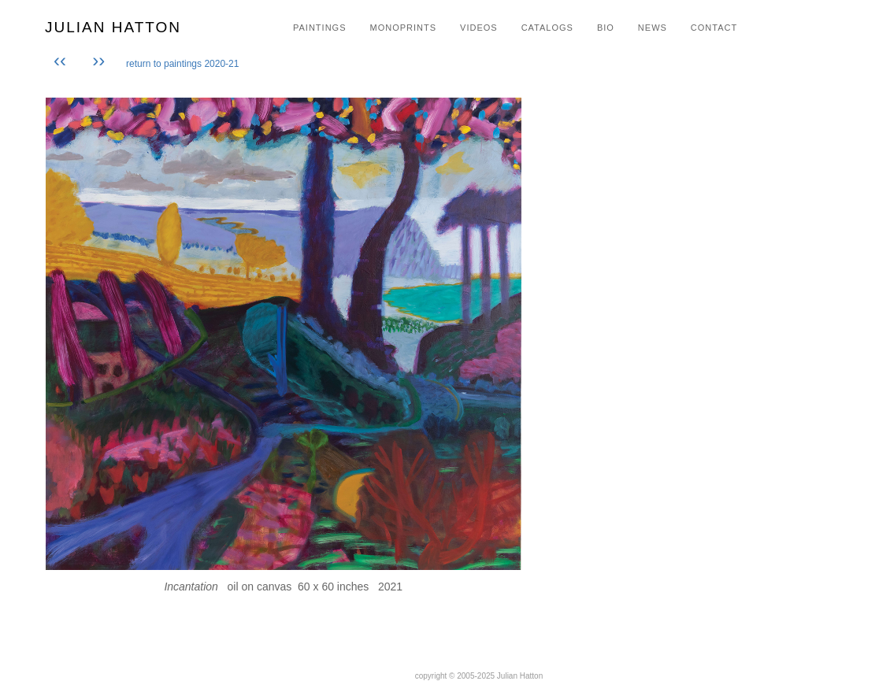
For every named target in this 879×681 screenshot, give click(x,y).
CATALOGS (547, 27)
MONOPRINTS (402, 27)
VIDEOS (479, 27)
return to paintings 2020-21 (182, 63)
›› (98, 60)
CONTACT (714, 27)
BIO (605, 27)
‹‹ (63, 60)
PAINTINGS (319, 27)
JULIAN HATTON (113, 27)
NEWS (652, 27)
